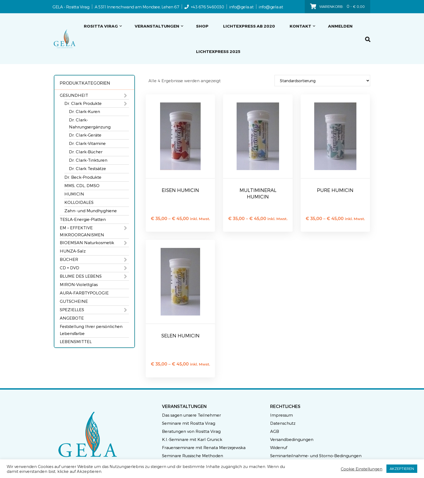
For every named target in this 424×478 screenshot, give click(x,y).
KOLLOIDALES (79, 202)
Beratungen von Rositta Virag (191, 431)
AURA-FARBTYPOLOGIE (84, 292)
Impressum (281, 415)
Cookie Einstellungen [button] (361, 468)
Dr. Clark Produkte (83, 103)
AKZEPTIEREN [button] (402, 468)
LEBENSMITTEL (76, 341)
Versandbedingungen (291, 439)
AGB (274, 431)
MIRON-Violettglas (79, 284)
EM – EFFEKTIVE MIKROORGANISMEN (82, 231)
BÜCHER (69, 259)
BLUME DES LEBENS (81, 276)
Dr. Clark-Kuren (84, 111)
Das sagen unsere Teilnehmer (191, 415)
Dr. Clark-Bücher (85, 151)
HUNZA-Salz (73, 250)
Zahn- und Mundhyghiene (90, 210)
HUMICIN (74, 193)
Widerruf (278, 447)
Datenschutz (283, 423)
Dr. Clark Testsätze (87, 168)
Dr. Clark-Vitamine (87, 143)
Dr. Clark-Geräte (85, 134)
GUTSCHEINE (74, 301)
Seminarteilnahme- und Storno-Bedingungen (316, 455)
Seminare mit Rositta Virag (188, 423)
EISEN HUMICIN (180, 190)
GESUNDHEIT (74, 95)
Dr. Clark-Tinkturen (88, 160)
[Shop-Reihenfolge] (322, 80)
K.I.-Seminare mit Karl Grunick (192, 439)
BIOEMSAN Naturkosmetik (87, 242)
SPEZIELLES (72, 309)
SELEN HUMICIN (180, 335)
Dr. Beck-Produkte (82, 177)
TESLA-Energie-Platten (83, 219)
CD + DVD (69, 267)
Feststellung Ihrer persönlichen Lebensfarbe (91, 330)
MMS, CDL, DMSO (82, 185)
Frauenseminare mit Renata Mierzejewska (204, 447)
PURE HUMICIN (335, 190)
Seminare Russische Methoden (192, 455)
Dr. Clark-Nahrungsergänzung (90, 123)
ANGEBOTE (72, 318)
